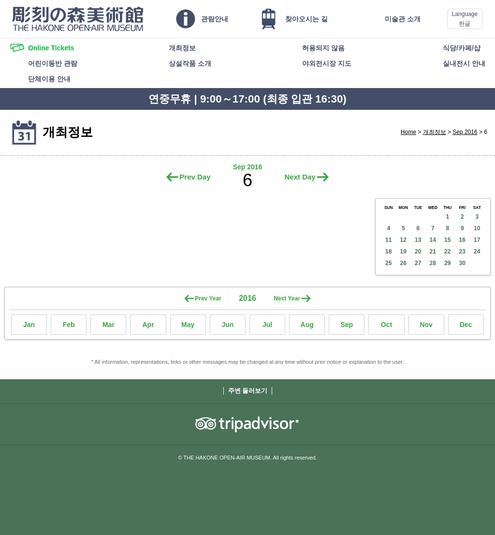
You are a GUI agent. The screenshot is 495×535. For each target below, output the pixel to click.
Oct (386, 324)
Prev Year (208, 298)
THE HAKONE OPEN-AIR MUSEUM (78, 19)
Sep (346, 324)
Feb (69, 324)
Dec (466, 324)
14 (433, 240)
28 (433, 263)
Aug (307, 324)
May (187, 324)
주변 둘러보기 (248, 390)
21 (433, 251)
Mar (108, 324)
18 (388, 251)
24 (477, 251)
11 (388, 240)
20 (418, 251)
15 (447, 240)
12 (403, 240)
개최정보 (434, 132)
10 (477, 228)
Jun (227, 324)
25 (388, 263)
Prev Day (194, 177)
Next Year (287, 298)
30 (462, 263)
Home (408, 132)
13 (418, 240)
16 (462, 240)
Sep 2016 (464, 132)
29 (447, 263)
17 (477, 240)
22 (447, 251)
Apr (148, 324)
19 (403, 251)
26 (403, 263)
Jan (29, 324)
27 (418, 263)
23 (462, 251)
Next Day (299, 177)
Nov (426, 324)
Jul (267, 324)
